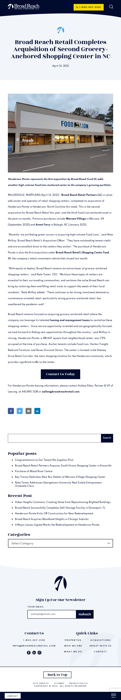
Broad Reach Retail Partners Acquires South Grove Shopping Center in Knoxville (63, 466)
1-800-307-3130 (88, 7)
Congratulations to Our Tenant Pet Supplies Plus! (44, 460)
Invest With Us (100, 646)
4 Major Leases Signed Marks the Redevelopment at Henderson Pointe (57, 525)
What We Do (73, 652)
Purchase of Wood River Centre (33, 471)
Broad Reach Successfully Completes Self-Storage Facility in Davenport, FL (60, 508)
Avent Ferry (43, 225)
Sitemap (59, 683)
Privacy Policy (78, 683)
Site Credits (41, 683)
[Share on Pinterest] (48, 411)
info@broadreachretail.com (34, 646)
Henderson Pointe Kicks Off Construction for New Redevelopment (54, 513)
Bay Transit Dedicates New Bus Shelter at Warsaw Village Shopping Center (60, 477)
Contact (12, 696)
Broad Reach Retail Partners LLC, (82, 195)
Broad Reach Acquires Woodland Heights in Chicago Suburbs (52, 519)
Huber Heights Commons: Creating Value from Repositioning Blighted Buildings (63, 502)
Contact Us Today (60, 374)
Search (13, 430)
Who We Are (73, 646)
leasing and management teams (70, 320)
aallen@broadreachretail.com (60, 392)
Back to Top (57, 674)
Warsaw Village (76, 219)
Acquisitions (100, 640)
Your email (35, 607)
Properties (73, 640)
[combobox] (60, 543)
